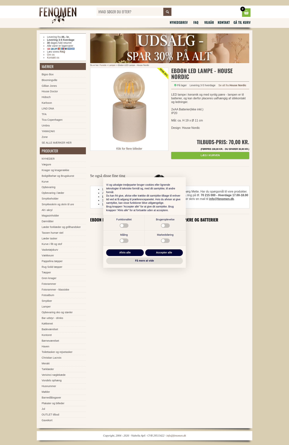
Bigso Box (48, 74)
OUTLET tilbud (50, 414)
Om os (51, 54)
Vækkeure (48, 255)
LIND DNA (48, 108)
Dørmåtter (48, 221)
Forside (103, 65)
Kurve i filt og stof (52, 244)
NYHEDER (48, 158)
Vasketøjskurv (50, 249)
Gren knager (49, 278)
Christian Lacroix (51, 357)
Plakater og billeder (53, 403)
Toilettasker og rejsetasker (57, 351)
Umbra (46, 125)
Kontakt (224, 22)
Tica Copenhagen (52, 119)
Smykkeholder (50, 198)
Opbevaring (48, 187)
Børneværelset (50, 340)
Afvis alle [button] (124, 252)
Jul (43, 408)
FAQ (196, 22)
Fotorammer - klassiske (55, 289)
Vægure (46, 164)
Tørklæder (48, 369)
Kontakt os (53, 57)
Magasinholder (50, 215)
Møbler (46, 391)
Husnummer (49, 386)
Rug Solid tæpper (52, 266)
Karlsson (47, 102)
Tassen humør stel (52, 232)
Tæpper (46, 272)
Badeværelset (50, 329)
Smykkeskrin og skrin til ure (58, 204)
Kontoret (47, 335)
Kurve (45, 181)
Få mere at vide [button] (144, 260)
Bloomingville (49, 80)
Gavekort (47, 420)
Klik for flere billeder (129, 148)
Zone (45, 136)
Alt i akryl (47, 210)
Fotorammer (49, 283)
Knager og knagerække (55, 170)
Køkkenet (47, 323)
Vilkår (209, 22)
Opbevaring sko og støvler (57, 312)
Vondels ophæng (52, 380)
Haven (45, 346)
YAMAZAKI (48, 131)
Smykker (47, 300)
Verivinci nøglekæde (54, 374)
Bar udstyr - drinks (52, 318)
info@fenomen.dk (221, 198)
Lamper (112, 65)
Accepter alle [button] (164, 252)
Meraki (46, 363)
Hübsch (46, 97)
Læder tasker (49, 238)
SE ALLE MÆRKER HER (57, 142)
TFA (44, 114)
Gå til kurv (242, 22)
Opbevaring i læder (53, 192)
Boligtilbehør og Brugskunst (58, 175)
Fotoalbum (48, 295)
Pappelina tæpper (52, 261)
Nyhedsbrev (179, 22)
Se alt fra (232, 85)
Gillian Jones (49, 85)
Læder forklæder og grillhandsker (61, 227)
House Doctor (50, 91)
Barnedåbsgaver (51, 397)
